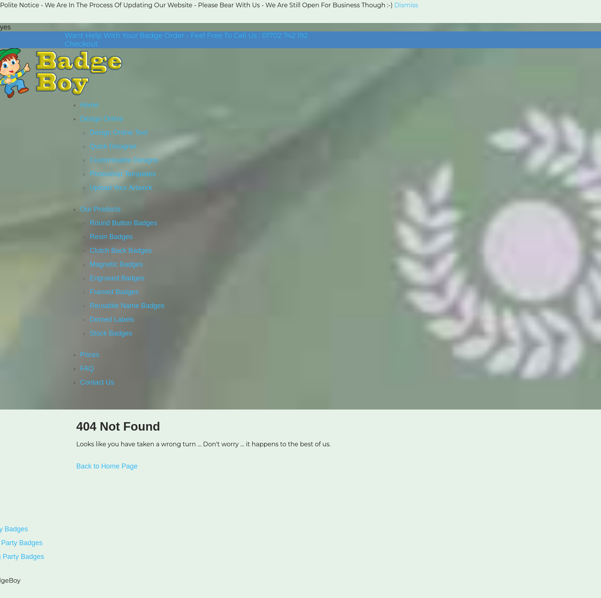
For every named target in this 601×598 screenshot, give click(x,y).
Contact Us (97, 382)
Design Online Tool (119, 132)
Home (89, 105)
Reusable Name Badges (127, 306)
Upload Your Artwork (121, 188)
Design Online (101, 119)
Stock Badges (111, 333)
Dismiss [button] (406, 5)
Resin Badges (111, 237)
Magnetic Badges (116, 264)
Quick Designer (113, 146)
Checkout (81, 44)
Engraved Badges (117, 278)
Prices (89, 355)
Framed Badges (114, 292)
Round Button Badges (123, 223)
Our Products (100, 209)
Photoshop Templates (123, 174)
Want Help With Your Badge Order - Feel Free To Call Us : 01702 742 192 (186, 35)
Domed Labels (112, 319)
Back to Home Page (107, 466)
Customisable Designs (124, 160)
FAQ (87, 368)
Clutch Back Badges (121, 250)
